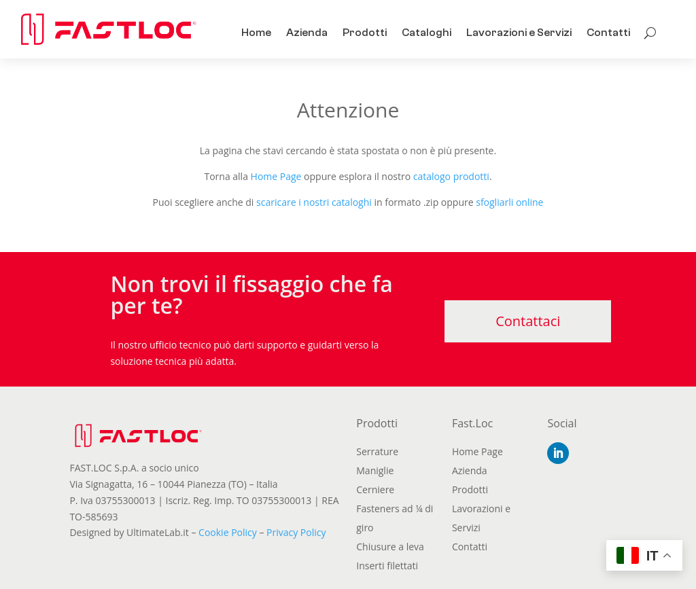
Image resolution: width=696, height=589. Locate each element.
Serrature (377, 451)
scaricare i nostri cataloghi (314, 202)
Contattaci (527, 321)
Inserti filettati (387, 565)
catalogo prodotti (451, 176)
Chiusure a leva (390, 546)
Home (256, 32)
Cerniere (375, 489)
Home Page (276, 176)
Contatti (608, 32)
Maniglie (375, 470)
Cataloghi (426, 32)
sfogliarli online (509, 202)
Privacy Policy (296, 532)
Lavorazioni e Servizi (519, 32)
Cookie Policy (227, 532)
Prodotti (365, 32)
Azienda (307, 32)
